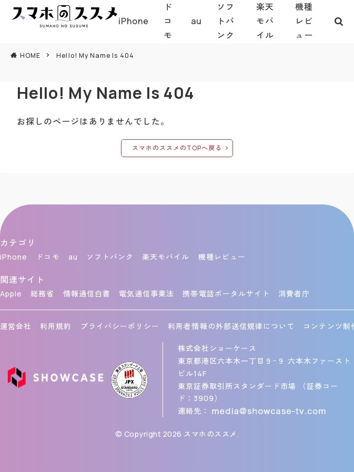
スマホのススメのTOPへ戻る (177, 147)
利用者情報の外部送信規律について (231, 326)
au (196, 21)
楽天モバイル (265, 21)
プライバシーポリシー (120, 326)
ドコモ (168, 21)
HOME (30, 55)
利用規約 (56, 326)
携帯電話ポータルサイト (226, 294)
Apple (11, 294)
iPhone (133, 21)
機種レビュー (304, 21)
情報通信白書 (86, 294)
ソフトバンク (226, 21)
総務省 (42, 294)
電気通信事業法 (146, 294)
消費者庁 (294, 294)
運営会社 (16, 326)
